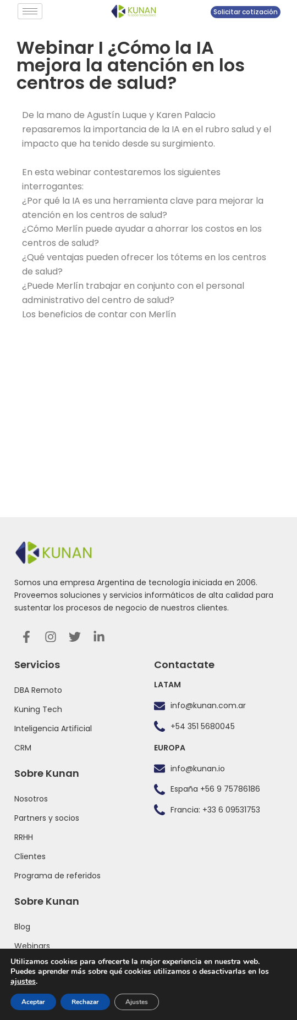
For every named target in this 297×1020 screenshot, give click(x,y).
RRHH (23, 837)
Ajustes (136, 1001)
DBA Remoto (38, 690)
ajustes (23, 982)
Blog (22, 926)
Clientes (30, 856)
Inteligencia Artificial (53, 728)
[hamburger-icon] (30, 11)
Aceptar (33, 1001)
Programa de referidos (57, 875)
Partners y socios (46, 817)
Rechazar (85, 1001)
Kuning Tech (38, 709)
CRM (22, 747)
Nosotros (31, 798)
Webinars (32, 945)
